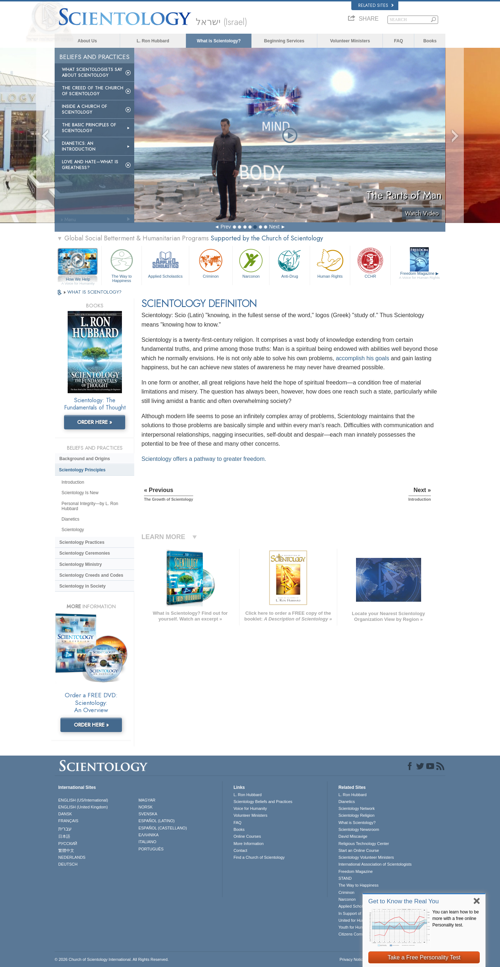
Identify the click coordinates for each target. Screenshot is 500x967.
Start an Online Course (358, 850)
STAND (344, 878)
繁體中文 (66, 850)
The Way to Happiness (121, 264)
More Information (248, 843)
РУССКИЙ (67, 843)
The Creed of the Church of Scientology (92, 91)
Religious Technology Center (363, 843)
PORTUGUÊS (151, 849)
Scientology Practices (82, 542)
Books (430, 40)
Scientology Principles (82, 469)
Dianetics (70, 519)
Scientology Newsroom (358, 829)
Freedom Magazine (419, 275)
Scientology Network (356, 808)
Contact (240, 850)
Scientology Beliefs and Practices (262, 801)
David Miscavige (352, 836)
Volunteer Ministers (350, 40)
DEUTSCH (67, 864)
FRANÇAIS (68, 821)
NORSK (146, 807)
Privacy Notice (352, 959)
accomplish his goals (362, 358)
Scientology (73, 529)
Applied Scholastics (165, 262)
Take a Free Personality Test (424, 957)
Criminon (211, 262)
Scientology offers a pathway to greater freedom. (203, 459)
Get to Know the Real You (403, 901)
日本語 (64, 836)
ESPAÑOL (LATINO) (157, 821)
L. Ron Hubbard (153, 40)
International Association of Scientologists (374, 864)
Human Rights (330, 262)
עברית (65, 829)
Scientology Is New (80, 492)
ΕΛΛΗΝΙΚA (149, 835)
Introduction (73, 482)
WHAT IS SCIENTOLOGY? (94, 292)
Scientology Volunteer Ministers (366, 857)
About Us (87, 40)
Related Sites (376, 5)
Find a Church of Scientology (258, 857)
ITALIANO (147, 842)
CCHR (370, 262)
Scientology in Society (82, 586)
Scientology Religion (356, 815)
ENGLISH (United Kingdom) (83, 807)
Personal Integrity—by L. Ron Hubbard (90, 506)
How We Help (77, 279)
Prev (225, 227)
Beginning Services (284, 40)
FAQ (398, 40)
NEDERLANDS (71, 857)
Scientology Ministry (80, 564)
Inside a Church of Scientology (84, 109)
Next (274, 227)
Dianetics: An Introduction (79, 146)
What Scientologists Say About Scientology (92, 72)
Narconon (250, 262)
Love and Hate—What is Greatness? (90, 165)
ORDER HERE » (94, 422)
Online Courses (247, 836)
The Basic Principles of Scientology (89, 128)
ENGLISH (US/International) (83, 800)
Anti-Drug (289, 262)
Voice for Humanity (250, 808)
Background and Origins (84, 458)
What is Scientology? (219, 40)
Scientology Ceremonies (84, 553)
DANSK (65, 814)
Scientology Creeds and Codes (91, 575)
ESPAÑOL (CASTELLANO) (163, 828)
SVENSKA (148, 814)
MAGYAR (147, 800)
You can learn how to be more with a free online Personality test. (455, 918)
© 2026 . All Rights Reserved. (112, 959)
